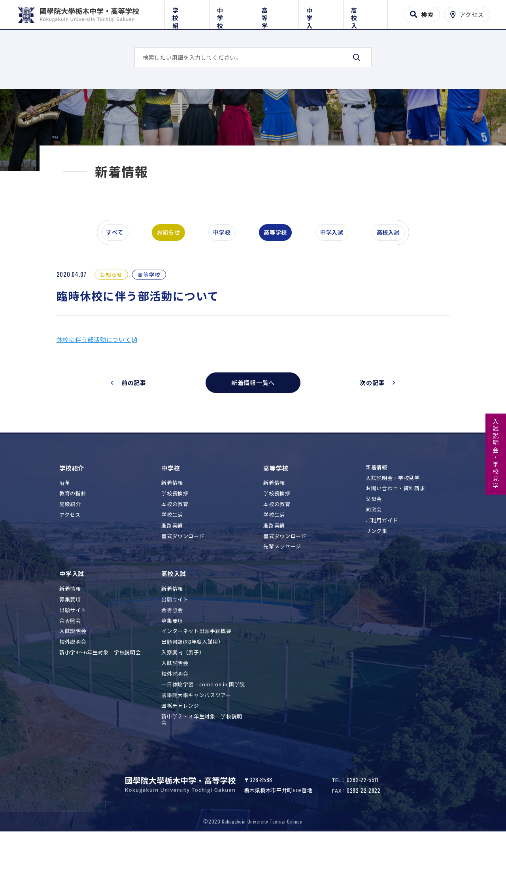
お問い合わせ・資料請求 (395, 532)
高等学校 (276, 13)
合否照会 (70, 664)
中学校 (231, 13)
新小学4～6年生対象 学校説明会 (100, 696)
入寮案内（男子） (182, 696)
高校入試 (365, 13)
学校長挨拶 (174, 536)
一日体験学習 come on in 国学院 (203, 727)
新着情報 (172, 526)
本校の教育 (174, 547)
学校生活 (172, 558)
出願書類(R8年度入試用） (192, 685)
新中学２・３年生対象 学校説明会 (201, 763)
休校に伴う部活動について (100, 383)
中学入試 (320, 13)
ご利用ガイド (382, 564)
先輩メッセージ (282, 590)
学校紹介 (186, 13)
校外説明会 (72, 685)
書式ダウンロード (182, 579)
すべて (118, 274)
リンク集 (376, 574)
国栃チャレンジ (180, 749)
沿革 (64, 526)
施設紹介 (70, 547)
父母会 (374, 542)
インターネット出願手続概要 (196, 674)
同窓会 (374, 553)
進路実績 (172, 568)
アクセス (70, 558)
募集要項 (70, 642)
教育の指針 (72, 536)
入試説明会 (72, 674)
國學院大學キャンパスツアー (196, 738)
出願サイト (72, 653)
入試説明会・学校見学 (496, 453)
